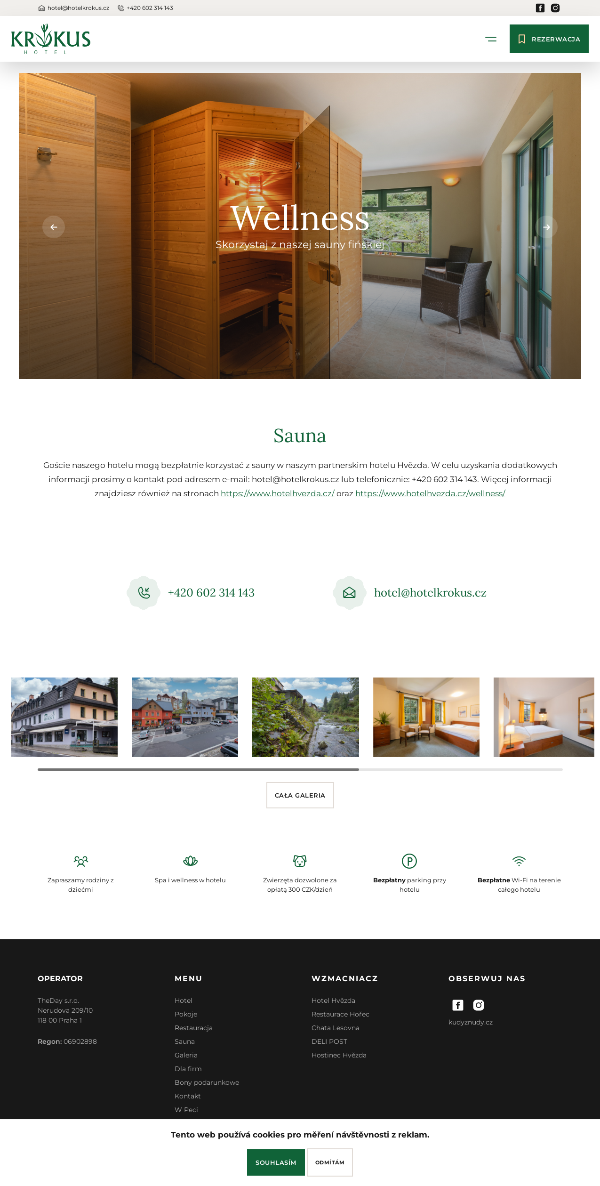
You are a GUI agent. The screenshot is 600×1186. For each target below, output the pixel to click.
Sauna (185, 1041)
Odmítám (330, 1162)
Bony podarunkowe (207, 1082)
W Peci (186, 1109)
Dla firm (188, 1069)
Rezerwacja (549, 39)
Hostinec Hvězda (339, 1055)
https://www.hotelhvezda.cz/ (278, 493)
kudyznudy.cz (470, 1022)
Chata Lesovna (336, 1028)
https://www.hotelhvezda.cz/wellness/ (430, 493)
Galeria (186, 1055)
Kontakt (188, 1096)
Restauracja (194, 1028)
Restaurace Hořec (340, 1014)
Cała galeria (300, 795)
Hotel (183, 1000)
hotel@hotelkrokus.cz (73, 8)
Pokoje (186, 1014)
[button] (546, 227)
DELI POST (329, 1041)
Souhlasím (276, 1162)
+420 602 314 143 (145, 8)
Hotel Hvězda (333, 1000)
